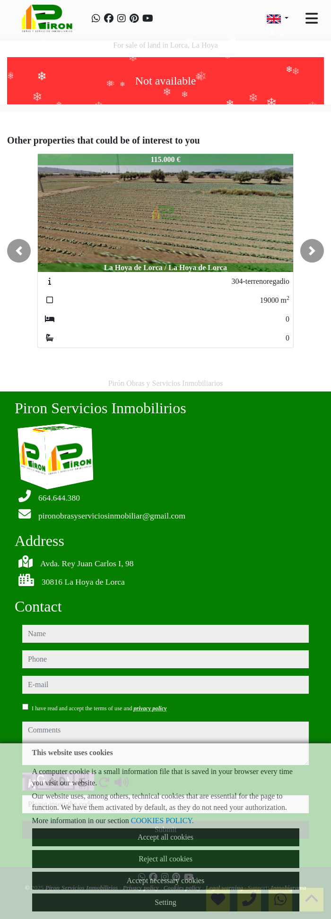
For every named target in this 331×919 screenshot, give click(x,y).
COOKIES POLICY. (162, 821)
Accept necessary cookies (165, 880)
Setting (165, 902)
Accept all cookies (165, 837)
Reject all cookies (165, 859)
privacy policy (149, 708)
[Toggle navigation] (311, 18)
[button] (19, 251)
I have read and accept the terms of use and (99, 708)
